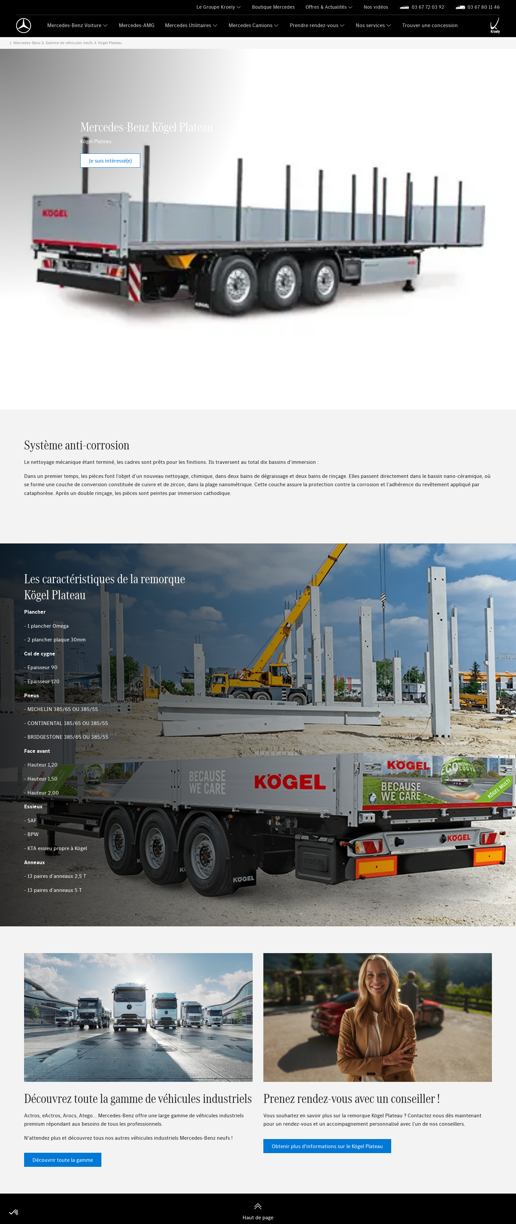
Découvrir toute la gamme (62, 1159)
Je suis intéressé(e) (110, 160)
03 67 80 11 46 (483, 7)
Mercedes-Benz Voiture (74, 25)
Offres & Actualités (326, 7)
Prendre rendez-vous (314, 25)
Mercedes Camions (250, 25)
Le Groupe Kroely (215, 7)
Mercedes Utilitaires (188, 25)
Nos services (370, 25)
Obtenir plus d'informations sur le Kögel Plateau (327, 1146)
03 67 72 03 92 (428, 7)
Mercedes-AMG (136, 25)
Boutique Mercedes (273, 7)
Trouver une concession (430, 25)
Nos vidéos (376, 7)
